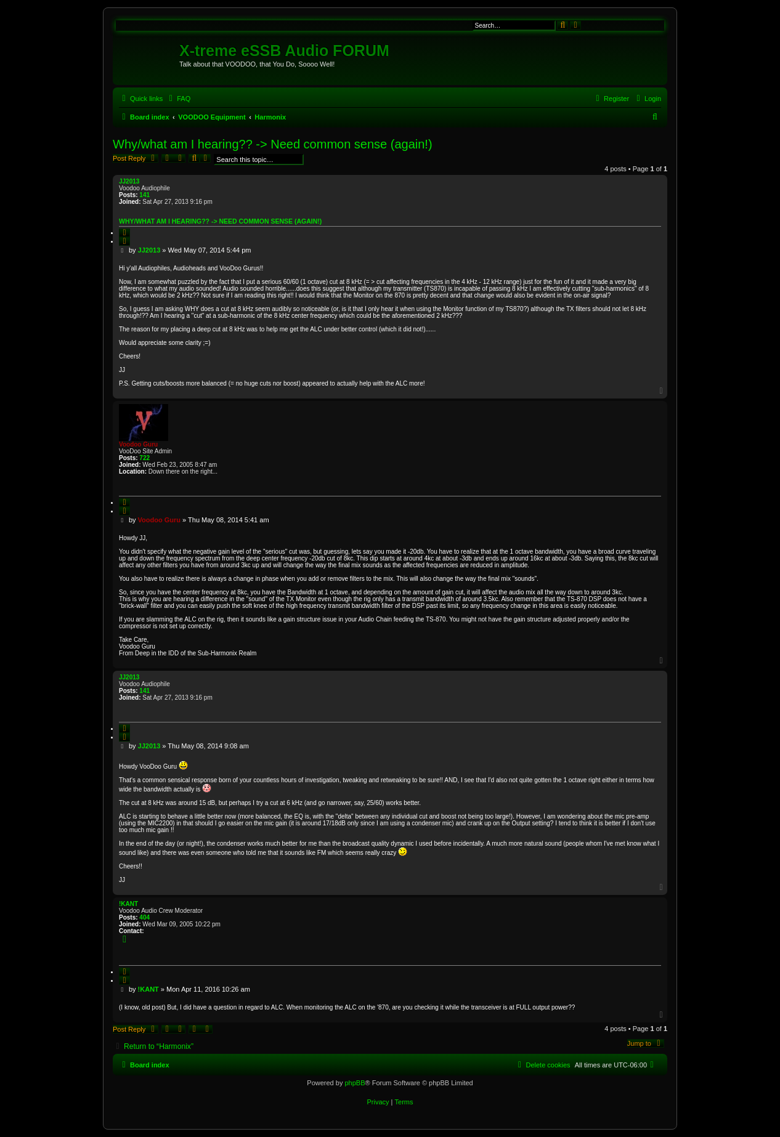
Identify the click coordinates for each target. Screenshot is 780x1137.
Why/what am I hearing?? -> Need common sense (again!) (273, 144)
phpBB (354, 1082)
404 (144, 917)
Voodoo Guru (138, 444)
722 (144, 458)
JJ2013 (129, 181)
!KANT (128, 903)
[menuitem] (178, 98)
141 (144, 195)
